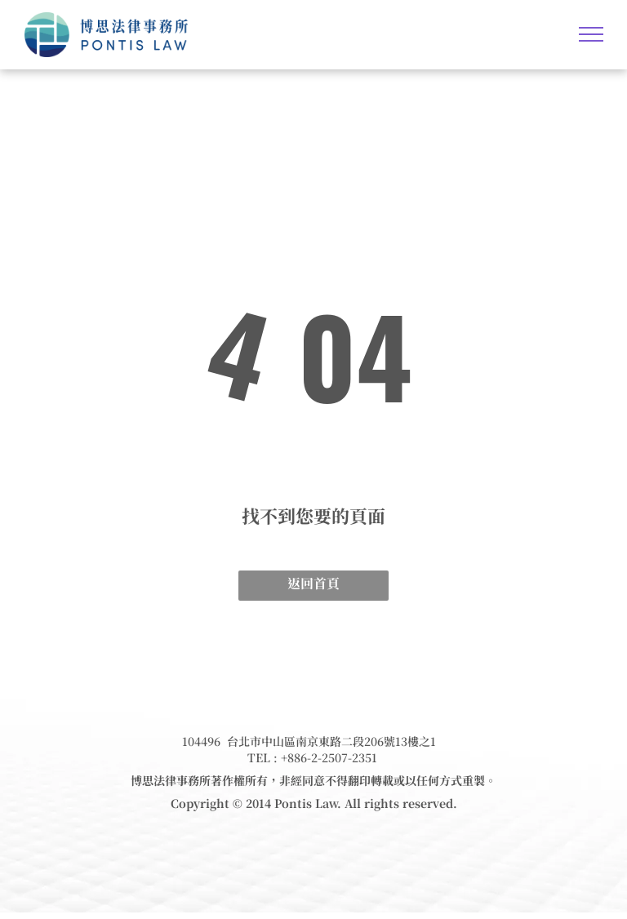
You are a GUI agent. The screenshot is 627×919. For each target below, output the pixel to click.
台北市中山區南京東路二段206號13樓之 (328, 741)
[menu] (591, 34)
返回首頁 (313, 583)
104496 (201, 741)
